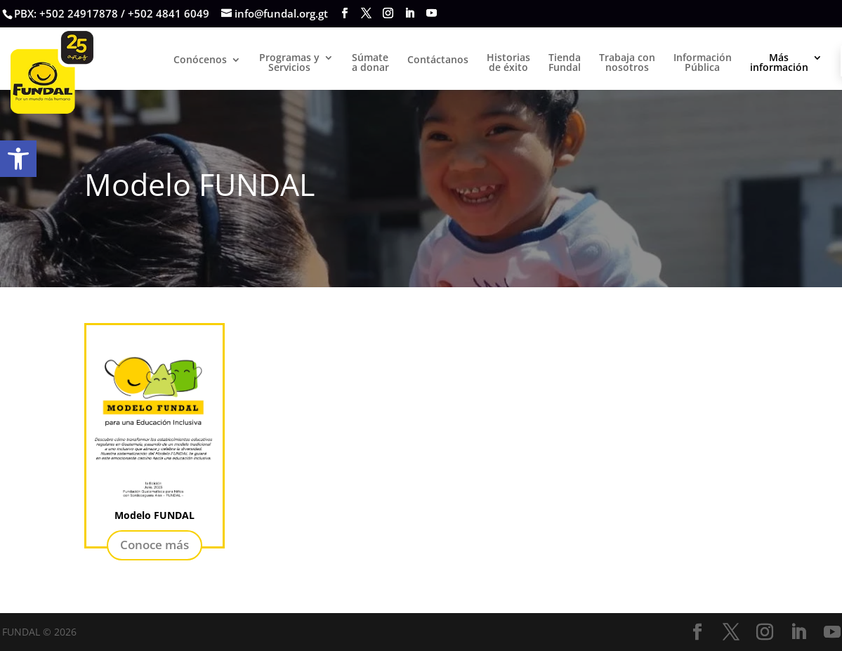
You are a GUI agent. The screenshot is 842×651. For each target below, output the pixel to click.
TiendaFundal (564, 63)
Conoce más (154, 545)
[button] (18, 158)
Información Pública (702, 63)
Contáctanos (437, 60)
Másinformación (779, 63)
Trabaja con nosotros (627, 63)
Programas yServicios (289, 63)
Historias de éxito (508, 63)
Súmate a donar (370, 63)
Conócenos (200, 60)
